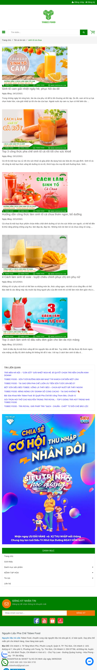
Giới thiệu (8, 562)
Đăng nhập (78, 2)
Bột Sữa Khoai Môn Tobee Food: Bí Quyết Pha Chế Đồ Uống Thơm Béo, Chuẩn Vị (40, 395)
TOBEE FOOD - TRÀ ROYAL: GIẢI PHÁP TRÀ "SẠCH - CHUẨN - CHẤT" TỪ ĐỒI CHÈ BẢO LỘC (46, 406)
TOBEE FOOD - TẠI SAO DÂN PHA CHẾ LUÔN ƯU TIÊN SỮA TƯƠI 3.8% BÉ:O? (39, 383)
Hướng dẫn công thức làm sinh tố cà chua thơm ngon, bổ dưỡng (42, 214)
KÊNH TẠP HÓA (11, 573)
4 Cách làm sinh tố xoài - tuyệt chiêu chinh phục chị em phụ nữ (41, 277)
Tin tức (7, 578)
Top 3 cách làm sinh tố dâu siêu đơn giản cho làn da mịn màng (40, 339)
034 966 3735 (30, 662)
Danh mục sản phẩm (13, 567)
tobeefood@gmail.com (19, 665)
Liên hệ (7, 584)
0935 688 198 (16, 662)
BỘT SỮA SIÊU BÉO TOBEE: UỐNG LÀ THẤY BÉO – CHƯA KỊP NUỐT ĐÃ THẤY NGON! (43, 387)
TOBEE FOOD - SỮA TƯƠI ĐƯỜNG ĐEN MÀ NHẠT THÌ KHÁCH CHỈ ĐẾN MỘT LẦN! (41, 379)
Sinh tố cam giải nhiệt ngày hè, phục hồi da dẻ (31, 88)
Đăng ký (90, 2)
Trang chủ (8, 556)
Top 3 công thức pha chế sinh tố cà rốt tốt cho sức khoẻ (36, 151)
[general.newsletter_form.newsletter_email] (34, 613)
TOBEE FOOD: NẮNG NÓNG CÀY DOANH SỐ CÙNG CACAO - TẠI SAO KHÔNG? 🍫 (42, 391)
